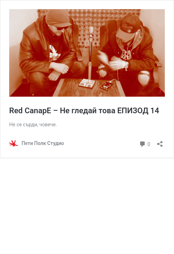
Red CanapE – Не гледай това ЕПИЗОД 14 (84, 110)
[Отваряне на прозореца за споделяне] (160, 141)
